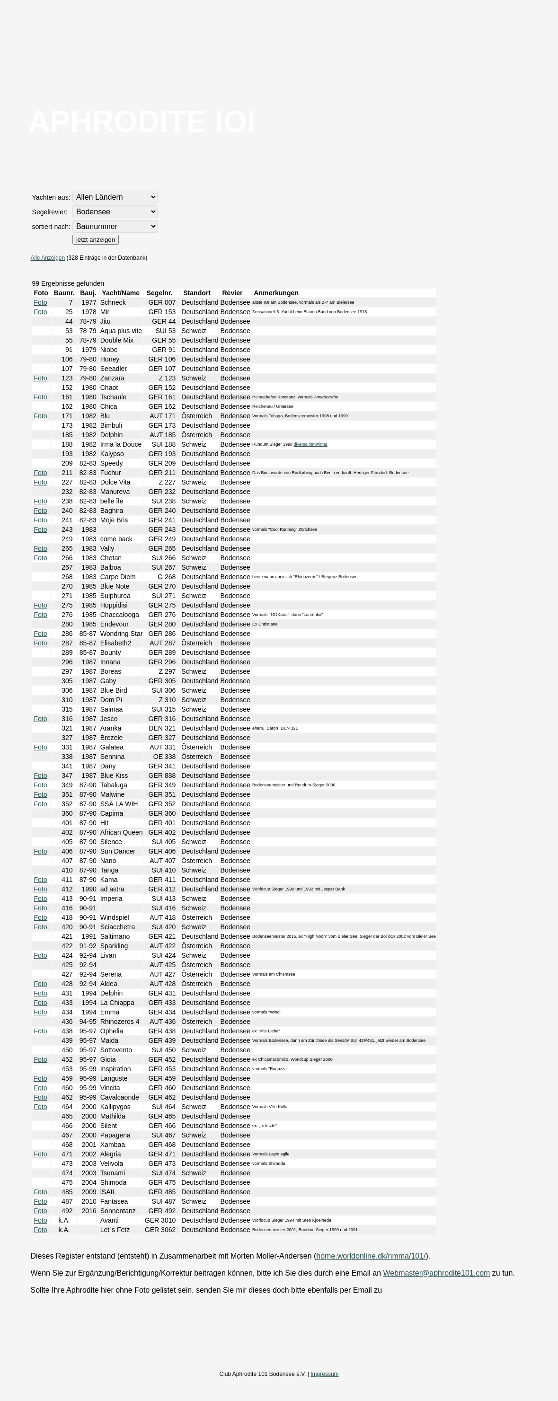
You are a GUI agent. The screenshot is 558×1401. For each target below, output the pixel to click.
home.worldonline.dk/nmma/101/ (370, 1256)
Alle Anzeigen (48, 258)
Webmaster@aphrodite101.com (436, 1273)
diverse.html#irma (311, 444)
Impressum (324, 1374)
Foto (40, 302)
